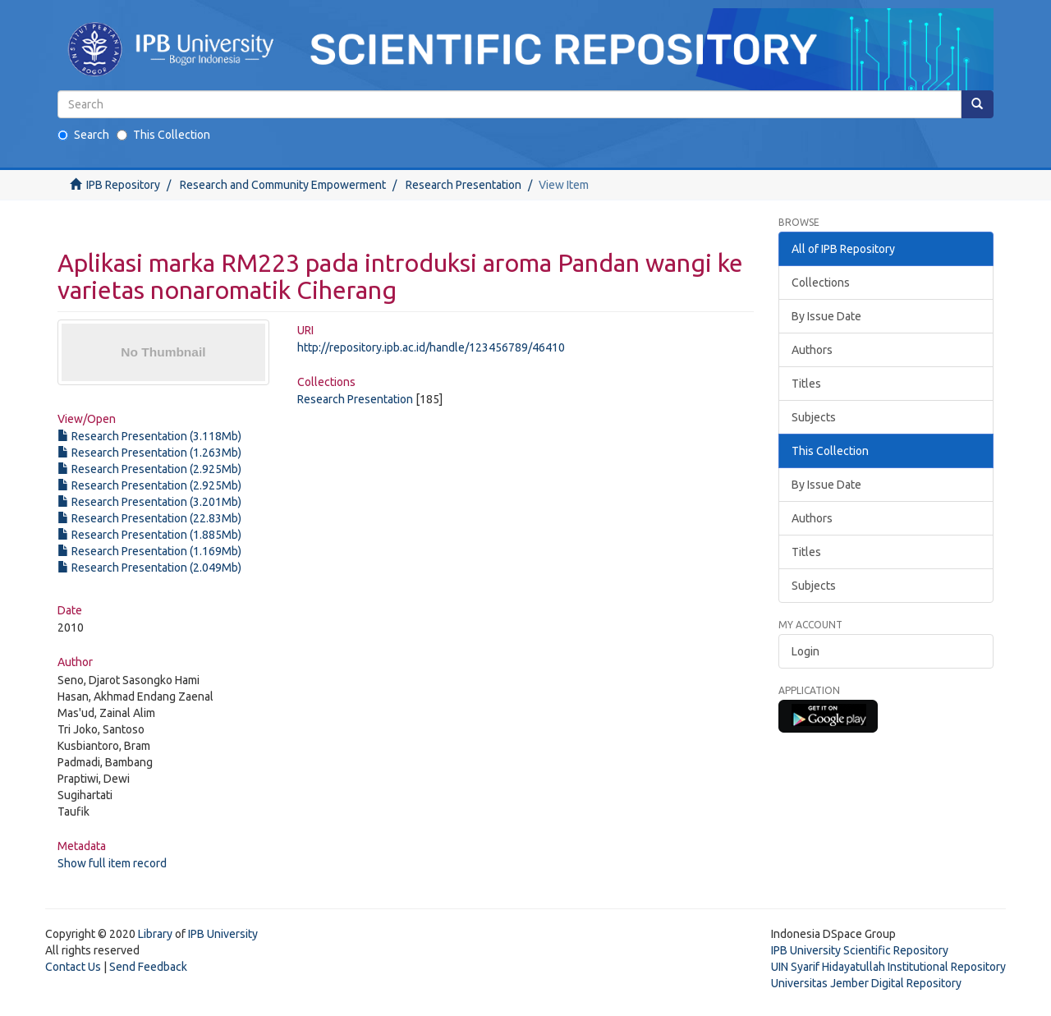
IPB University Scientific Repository (859, 950)
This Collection (163, 134)
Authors (812, 349)
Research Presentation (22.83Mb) (149, 518)
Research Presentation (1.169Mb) (149, 551)
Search (83, 134)
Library (155, 933)
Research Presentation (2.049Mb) (149, 567)
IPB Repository (123, 184)
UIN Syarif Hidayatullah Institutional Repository (888, 966)
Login (805, 651)
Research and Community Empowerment (283, 184)
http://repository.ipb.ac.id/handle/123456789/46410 (431, 347)
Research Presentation (463, 184)
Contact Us (73, 966)
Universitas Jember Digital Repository (866, 983)
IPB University (223, 933)
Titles (806, 383)
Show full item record (112, 863)
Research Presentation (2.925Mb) (149, 469)
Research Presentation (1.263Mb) (149, 452)
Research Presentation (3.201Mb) (149, 501)
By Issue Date (826, 316)
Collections (821, 282)
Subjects (814, 417)
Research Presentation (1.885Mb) (149, 534)
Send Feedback (148, 966)
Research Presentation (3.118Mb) (149, 436)
